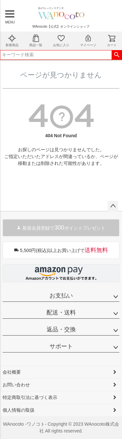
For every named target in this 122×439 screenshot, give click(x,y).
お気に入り (61, 40)
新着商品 (12, 40)
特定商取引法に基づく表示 (30, 397)
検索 (117, 55)
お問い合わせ (16, 384)
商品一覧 (35, 40)
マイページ (88, 40)
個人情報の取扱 (18, 410)
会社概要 (12, 372)
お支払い (61, 295)
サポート (61, 346)
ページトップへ (113, 206)
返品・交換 (61, 329)
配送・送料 (61, 312)
